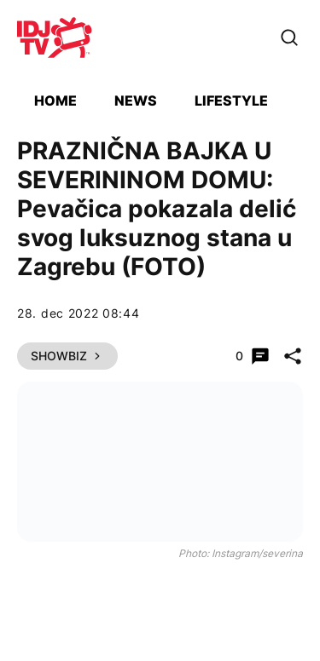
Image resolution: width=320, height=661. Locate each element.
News (135, 100)
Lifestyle (231, 100)
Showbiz (67, 355)
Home (55, 100)
